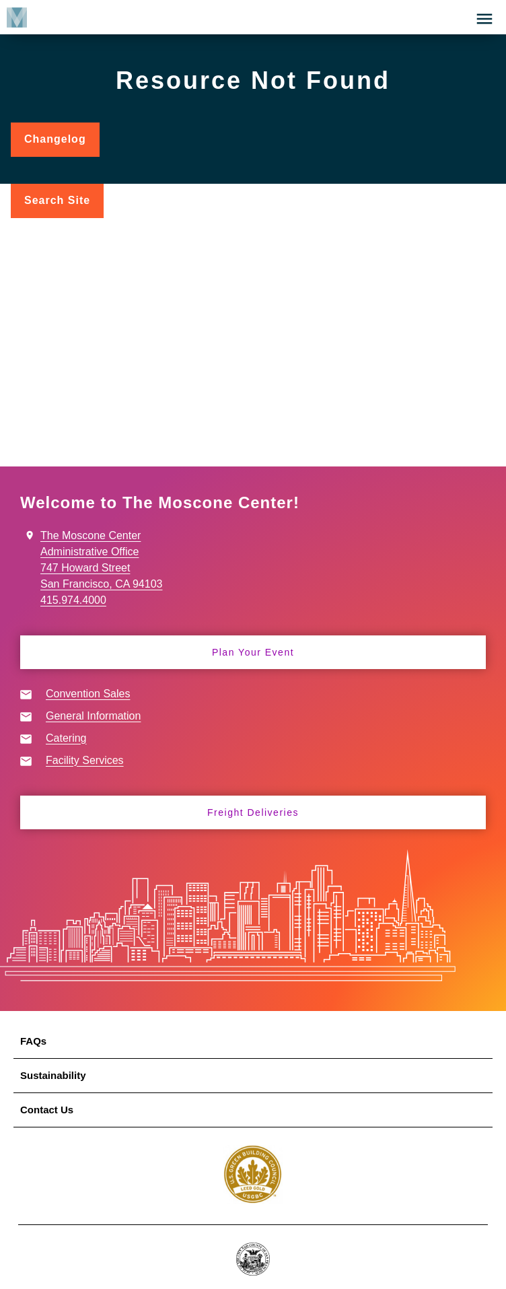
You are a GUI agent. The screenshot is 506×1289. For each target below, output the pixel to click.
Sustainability (53, 1075)
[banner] (253, 17)
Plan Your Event (253, 652)
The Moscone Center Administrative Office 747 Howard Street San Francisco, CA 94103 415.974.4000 (101, 568)
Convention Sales (88, 693)
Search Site (57, 200)
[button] (484, 19)
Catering (66, 738)
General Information (93, 716)
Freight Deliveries (253, 812)
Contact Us (46, 1109)
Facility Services (85, 760)
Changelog (62, 145)
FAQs (33, 1041)
